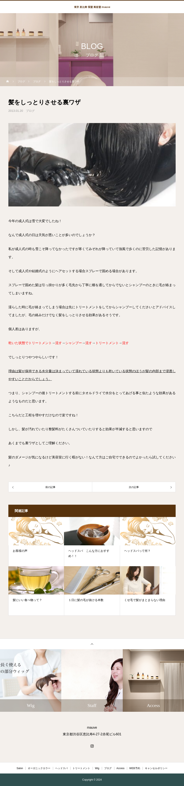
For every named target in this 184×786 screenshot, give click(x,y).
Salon (20, 768)
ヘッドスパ (61, 768)
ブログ (30, 110)
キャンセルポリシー (156, 768)
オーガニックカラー (39, 768)
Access (120, 768)
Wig (97, 768)
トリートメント (81, 768)
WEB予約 (134, 768)
